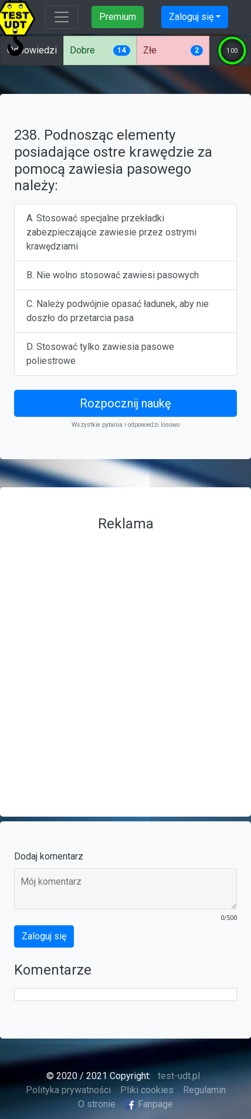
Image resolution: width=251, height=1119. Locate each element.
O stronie (97, 1104)
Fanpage (149, 1104)
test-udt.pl (177, 1075)
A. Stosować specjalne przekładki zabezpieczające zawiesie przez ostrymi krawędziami (111, 232)
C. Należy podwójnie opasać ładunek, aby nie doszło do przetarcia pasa (117, 310)
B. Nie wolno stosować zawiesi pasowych (112, 275)
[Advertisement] (125, 662)
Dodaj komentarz (48, 856)
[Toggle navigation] (61, 17)
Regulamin (204, 1090)
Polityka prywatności (68, 1090)
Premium (117, 16)
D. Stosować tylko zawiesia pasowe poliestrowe (100, 353)
